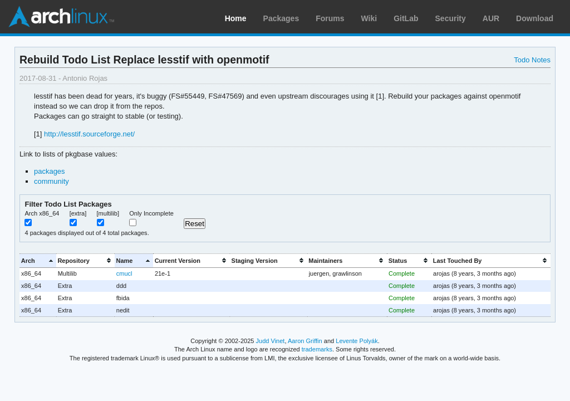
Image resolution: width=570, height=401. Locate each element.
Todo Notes (532, 60)
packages (49, 171)
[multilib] (108, 213)
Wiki (369, 18)
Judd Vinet (270, 341)
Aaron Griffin (305, 341)
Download (534, 18)
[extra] (78, 213)
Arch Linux (61, 17)
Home (236, 18)
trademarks (317, 349)
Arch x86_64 (41, 213)
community (51, 181)
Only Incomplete (151, 213)
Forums (330, 18)
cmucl (124, 273)
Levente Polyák (356, 341)
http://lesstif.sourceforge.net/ (89, 134)
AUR (491, 18)
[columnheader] (37, 260)
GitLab (406, 18)
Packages (281, 18)
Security (450, 18)
